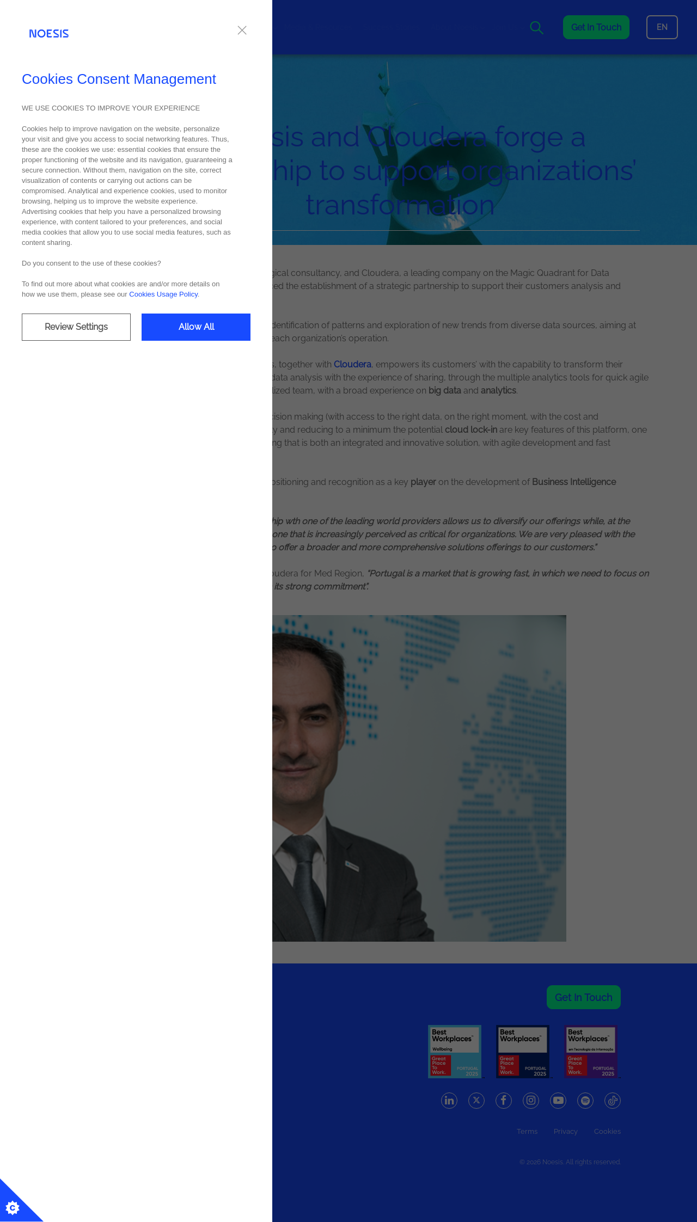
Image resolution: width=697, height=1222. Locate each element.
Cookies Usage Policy (163, 294)
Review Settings (76, 327)
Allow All (196, 327)
